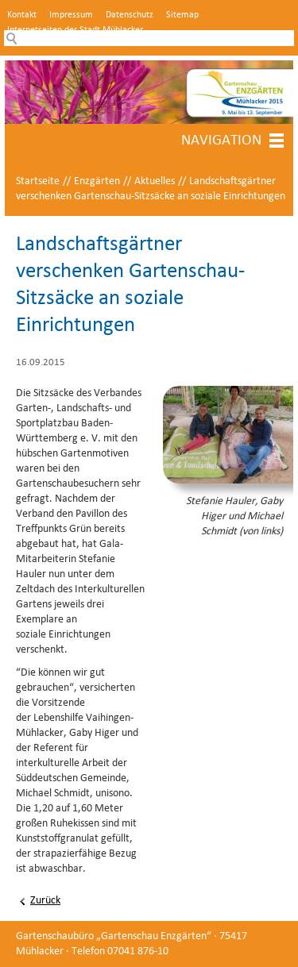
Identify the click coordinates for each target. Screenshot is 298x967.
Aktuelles (154, 181)
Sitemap (182, 15)
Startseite (38, 181)
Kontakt (22, 15)
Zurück (45, 901)
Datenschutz (129, 15)
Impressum (71, 15)
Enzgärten (97, 181)
